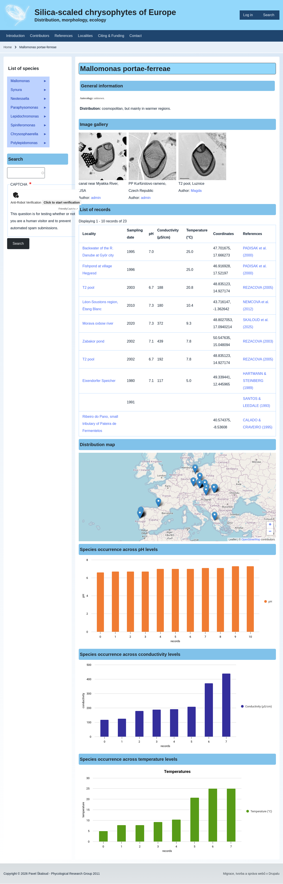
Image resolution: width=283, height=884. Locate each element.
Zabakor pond (93, 341)
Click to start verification (62, 202)
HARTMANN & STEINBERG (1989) (254, 381)
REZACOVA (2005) (258, 287)
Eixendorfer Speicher (98, 381)
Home (8, 47)
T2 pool (88, 287)
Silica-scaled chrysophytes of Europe (105, 12)
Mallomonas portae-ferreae (125, 69)
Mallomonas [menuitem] (27, 82)
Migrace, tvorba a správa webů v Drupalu (251, 873)
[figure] (177, 602)
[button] (158, 502)
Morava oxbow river (97, 323)
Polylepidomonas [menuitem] (27, 144)
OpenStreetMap (250, 539)
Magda (196, 191)
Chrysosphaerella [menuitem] (27, 135)
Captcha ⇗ (68, 209)
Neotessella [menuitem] (27, 100)
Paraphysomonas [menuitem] (27, 109)
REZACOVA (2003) (258, 341)
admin (96, 198)
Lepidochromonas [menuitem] (27, 117)
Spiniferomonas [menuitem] (27, 126)
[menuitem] (250, 15)
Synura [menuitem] (27, 91)
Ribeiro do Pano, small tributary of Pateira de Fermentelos (100, 424)
